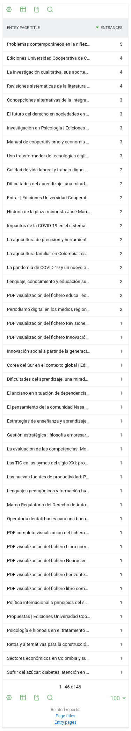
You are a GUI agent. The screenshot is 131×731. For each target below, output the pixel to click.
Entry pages (65, 722)
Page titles (65, 716)
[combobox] (118, 698)
